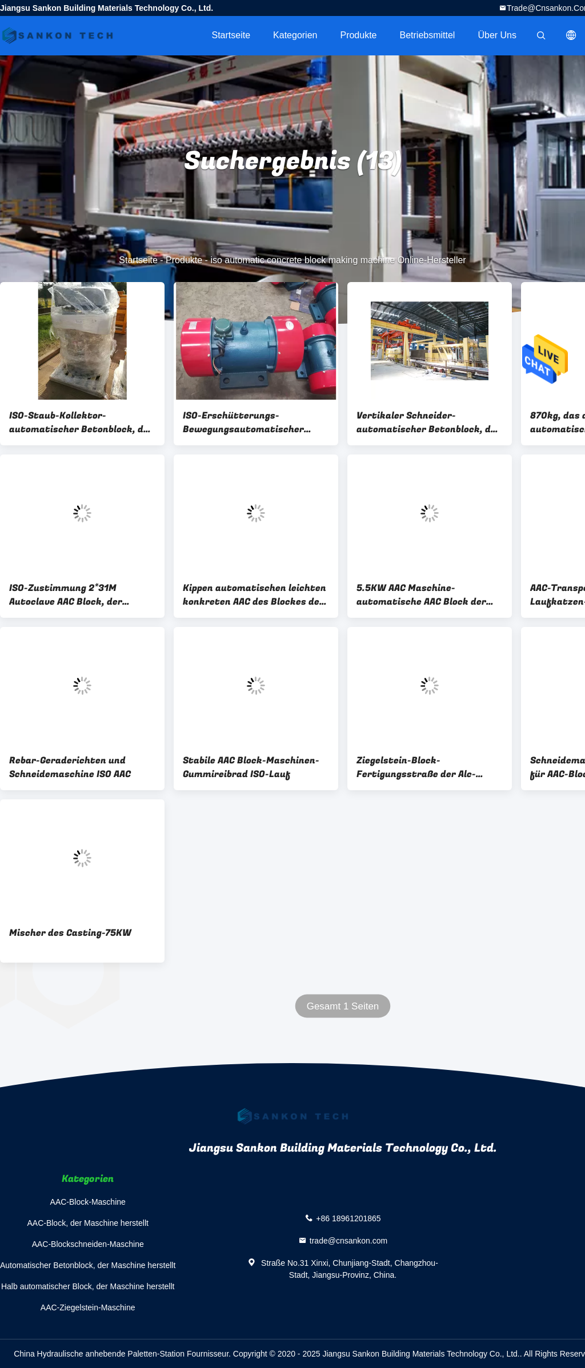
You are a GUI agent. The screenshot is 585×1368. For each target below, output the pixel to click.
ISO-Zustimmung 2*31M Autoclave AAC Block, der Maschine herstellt (65, 595)
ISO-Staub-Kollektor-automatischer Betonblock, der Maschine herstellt (81, 422)
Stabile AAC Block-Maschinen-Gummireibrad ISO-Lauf (251, 767)
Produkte (358, 35)
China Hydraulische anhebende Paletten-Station (99, 1353)
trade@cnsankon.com (348, 1240)
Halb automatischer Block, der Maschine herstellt (87, 1286)
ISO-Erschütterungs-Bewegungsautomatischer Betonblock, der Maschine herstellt (243, 422)
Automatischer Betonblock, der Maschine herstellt (87, 1265)
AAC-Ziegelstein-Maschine (88, 1307)
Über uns (497, 35)
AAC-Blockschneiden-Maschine (88, 1244)
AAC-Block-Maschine (88, 1201)
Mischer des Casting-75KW (70, 933)
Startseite (230, 35)
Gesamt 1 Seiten (343, 1006)
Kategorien (295, 35)
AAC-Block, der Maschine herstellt (87, 1223)
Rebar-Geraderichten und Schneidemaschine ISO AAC (70, 767)
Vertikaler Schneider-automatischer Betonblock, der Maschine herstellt (428, 422)
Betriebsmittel (427, 35)
